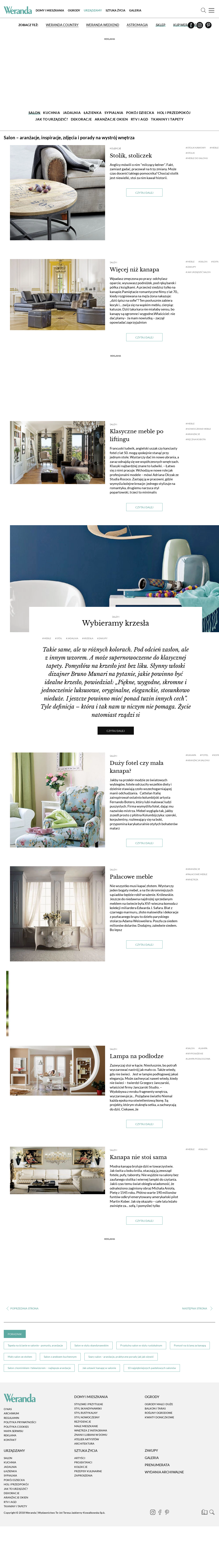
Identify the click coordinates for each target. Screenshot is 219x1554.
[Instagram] (200, 26)
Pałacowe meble (131, 877)
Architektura (84, 1443)
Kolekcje (115, 148)
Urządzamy (93, 10)
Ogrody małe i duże (159, 1404)
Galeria (135, 10)
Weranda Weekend (102, 25)
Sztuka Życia (115, 10)
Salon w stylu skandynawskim (91, 1345)
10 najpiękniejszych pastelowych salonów (152, 1367)
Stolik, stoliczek (131, 155)
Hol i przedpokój (16, 1484)
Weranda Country (62, 25)
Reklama (10, 1435)
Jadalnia (10, 1466)
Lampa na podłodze (137, 1056)
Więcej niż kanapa (134, 269)
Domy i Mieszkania (50, 10)
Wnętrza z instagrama (90, 1430)
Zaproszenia (83, 1475)
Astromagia (137, 25)
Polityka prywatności (20, 1422)
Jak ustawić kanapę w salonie (99, 1367)
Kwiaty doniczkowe (159, 1417)
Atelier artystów (86, 1439)
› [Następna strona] (196, 1308)
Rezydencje (82, 1421)
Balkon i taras (155, 1408)
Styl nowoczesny (87, 1417)
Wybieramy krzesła (115, 623)
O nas (8, 1409)
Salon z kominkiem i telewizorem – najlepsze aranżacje (39, 1367)
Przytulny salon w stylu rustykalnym (141, 1345)
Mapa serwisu (13, 1431)
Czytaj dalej (144, 192)
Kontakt (10, 1439)
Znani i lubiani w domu (90, 1434)
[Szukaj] (203, 10)
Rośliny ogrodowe (158, 1413)
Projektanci (83, 1462)
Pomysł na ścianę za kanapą (190, 1345)
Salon (113, 262)
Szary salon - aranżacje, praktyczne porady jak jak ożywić (121, 1356)
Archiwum (11, 1413)
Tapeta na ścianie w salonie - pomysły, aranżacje (35, 1345)
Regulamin (11, 1417)
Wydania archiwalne (164, 1472)
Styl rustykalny (86, 1413)
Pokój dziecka (14, 1480)
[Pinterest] (208, 26)
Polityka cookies (16, 1426)
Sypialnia (10, 1475)
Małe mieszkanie (86, 1426)
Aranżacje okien (16, 1497)
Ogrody (74, 10)
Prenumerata (157, 1465)
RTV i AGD (10, 1502)
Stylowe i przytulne (88, 1404)
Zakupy (151, 1451)
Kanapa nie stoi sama (138, 1157)
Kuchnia (10, 1462)
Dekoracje (11, 1493)
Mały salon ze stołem (20, 1356)
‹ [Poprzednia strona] (22, 1308)
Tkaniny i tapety (15, 1506)
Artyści (79, 1458)
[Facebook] (191, 26)
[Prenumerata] (205, 1513)
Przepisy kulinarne (88, 1471)
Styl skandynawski (88, 1408)
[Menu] (211, 10)
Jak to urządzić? (16, 1488)
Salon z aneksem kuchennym (60, 1356)
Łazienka (10, 1471)
